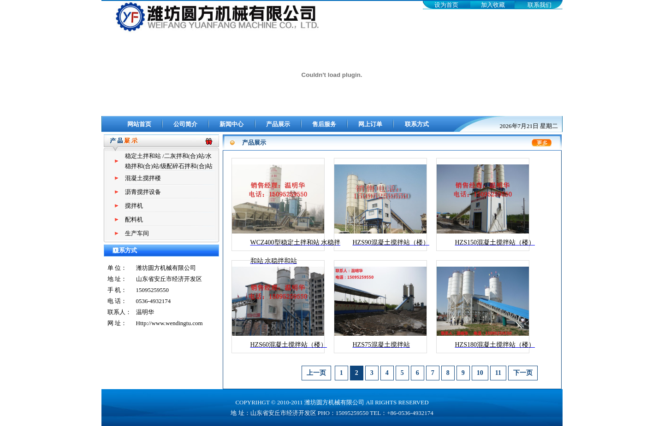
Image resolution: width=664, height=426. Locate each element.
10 (480, 372)
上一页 (316, 372)
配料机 (134, 219)
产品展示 (278, 124)
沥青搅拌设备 (143, 191)
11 (498, 372)
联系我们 (539, 4)
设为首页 (446, 4)
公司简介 (185, 124)
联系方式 (417, 124)
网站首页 (139, 124)
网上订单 (370, 124)
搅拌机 (134, 205)
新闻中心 (231, 124)
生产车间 (137, 233)
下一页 (523, 372)
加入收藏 (493, 4)
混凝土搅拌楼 (143, 178)
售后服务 (324, 124)
